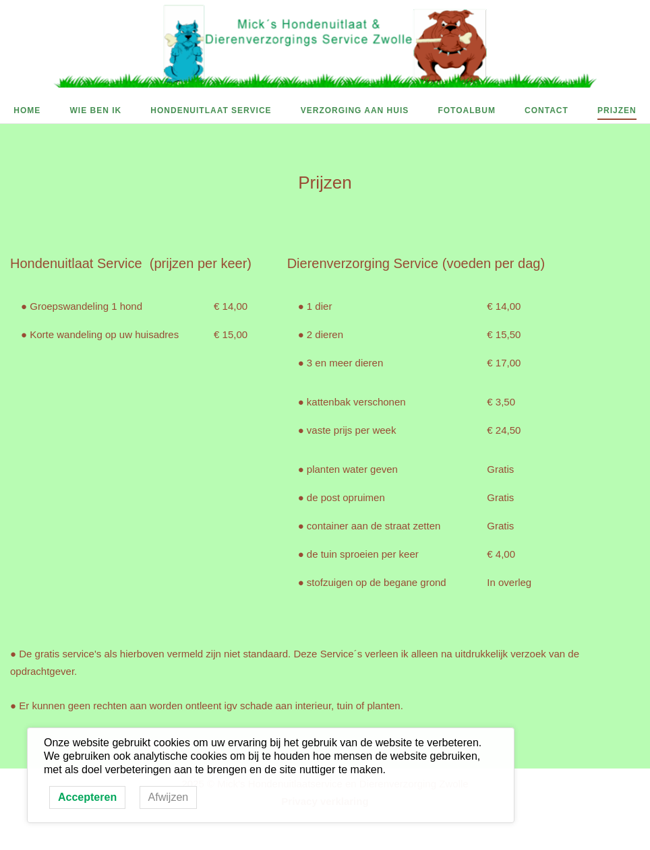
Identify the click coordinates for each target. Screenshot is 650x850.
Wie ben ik (95, 110)
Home (26, 110)
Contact (546, 110)
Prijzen (617, 110)
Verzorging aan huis (355, 110)
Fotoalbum (466, 110)
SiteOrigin (349, 842)
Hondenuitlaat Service (210, 110)
